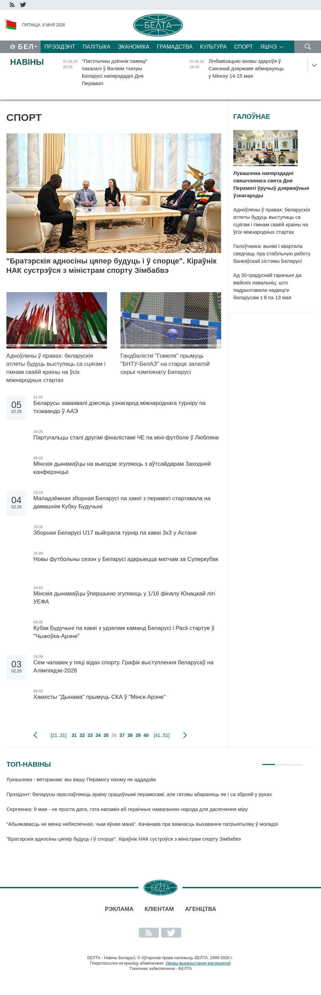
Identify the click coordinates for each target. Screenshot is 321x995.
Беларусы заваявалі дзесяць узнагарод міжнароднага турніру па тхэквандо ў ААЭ (120, 407)
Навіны (27, 62)
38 (130, 735)
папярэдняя (35, 735)
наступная (185, 735)
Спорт (243, 47)
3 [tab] (296, 761)
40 (146, 735)
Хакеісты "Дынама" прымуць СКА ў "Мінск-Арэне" (100, 697)
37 (122, 735)
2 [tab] (282, 761)
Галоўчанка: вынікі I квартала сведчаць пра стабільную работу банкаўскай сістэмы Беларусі (272, 253)
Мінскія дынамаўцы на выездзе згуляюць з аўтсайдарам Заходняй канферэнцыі (122, 468)
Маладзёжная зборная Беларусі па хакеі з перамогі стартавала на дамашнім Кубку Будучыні (122, 502)
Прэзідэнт (59, 47)
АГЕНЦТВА (200, 909)
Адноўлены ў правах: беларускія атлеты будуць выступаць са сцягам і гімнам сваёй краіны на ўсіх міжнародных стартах (56, 368)
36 (114, 735)
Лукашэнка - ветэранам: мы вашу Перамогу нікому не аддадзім (81, 779)
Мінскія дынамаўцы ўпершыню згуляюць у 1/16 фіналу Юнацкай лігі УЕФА (124, 597)
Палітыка (96, 47)
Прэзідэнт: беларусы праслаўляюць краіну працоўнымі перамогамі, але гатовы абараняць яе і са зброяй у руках (139, 794)
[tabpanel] (154, 812)
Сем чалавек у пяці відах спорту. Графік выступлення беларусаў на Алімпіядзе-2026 (124, 666)
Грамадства (175, 47)
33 (90, 735)
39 (138, 735)
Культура (213, 47)
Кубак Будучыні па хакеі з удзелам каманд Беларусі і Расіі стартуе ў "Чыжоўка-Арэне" (124, 632)
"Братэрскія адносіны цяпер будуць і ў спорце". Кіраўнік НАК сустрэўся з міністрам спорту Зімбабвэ (111, 266)
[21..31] (59, 735)
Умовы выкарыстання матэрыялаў (198, 963)
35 (106, 735)
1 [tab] (268, 761)
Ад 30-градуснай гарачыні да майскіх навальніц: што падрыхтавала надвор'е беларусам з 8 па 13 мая (267, 286)
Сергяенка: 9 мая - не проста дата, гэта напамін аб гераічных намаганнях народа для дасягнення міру (127, 809)
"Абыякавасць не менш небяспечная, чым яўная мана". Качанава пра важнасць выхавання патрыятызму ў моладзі (142, 824)
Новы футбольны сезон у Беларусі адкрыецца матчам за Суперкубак (126, 563)
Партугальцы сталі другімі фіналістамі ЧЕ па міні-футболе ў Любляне (126, 437)
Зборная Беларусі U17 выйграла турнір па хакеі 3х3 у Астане (115, 533)
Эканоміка (133, 47)
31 (74, 735)
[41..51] (162, 735)
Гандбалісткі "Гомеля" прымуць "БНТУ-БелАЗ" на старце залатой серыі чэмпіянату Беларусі (165, 364)
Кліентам (159, 909)
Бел (26, 46)
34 (98, 735)
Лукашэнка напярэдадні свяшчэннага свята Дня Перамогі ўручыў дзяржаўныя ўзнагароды (271, 184)
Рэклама (119, 909)
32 (82, 735)
